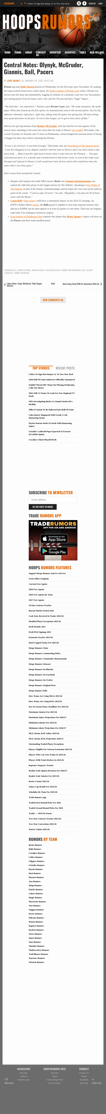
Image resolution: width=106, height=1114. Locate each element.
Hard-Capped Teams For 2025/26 (44, 642)
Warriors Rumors (37, 958)
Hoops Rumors (11, 15)
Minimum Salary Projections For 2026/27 (47, 728)
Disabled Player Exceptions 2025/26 (45, 621)
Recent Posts (65, 368)
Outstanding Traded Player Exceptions (46, 744)
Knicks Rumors (36, 889)
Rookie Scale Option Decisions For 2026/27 (48, 770)
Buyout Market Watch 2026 (41, 610)
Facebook (84, 1079)
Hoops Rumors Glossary (40, 664)
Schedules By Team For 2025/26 (43, 792)
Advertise (55, 52)
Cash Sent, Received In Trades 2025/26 (46, 616)
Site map (23, 1073)
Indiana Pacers (38, 270)
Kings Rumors (35, 885)
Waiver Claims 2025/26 (39, 829)
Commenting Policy (54, 1079)
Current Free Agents (38, 584)
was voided (77, 130)
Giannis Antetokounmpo (78, 181)
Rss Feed (84, 1083)
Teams (17, 52)
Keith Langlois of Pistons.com (64, 91)
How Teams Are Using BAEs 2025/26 (45, 701)
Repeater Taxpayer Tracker (41, 765)
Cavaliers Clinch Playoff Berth (42, 439)
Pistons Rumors (36, 922)
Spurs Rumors (35, 938)
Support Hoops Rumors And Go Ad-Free (47, 573)
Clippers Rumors (36, 861)
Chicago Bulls (10, 270)
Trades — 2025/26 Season (40, 813)
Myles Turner (74, 216)
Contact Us (41, 53)
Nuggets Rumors (36, 909)
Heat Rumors (35, 873)
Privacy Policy (54, 1083)
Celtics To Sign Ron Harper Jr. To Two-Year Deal (48, 3)
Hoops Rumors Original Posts (42, 685)
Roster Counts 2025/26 (39, 781)
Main (53, 283)
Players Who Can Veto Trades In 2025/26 (47, 754)
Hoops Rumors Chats (38, 648)
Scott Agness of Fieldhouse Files (26, 216)
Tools (82, 52)
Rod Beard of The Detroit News (83, 145)
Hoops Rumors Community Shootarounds (48, 658)
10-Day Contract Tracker (40, 605)
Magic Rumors (35, 897)
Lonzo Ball (16, 200)
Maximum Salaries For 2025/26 (43, 712)
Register (92, 3)
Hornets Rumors (36, 877)
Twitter (84, 1076)
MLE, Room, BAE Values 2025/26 (44, 733)
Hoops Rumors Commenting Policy (45, 653)
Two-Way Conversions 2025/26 (42, 824)
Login (100, 3)
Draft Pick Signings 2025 (40, 632)
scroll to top (96, 1081)
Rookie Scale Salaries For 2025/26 (44, 776)
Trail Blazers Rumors (38, 954)
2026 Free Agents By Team (41, 594)
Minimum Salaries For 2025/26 (43, 722)
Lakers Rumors (36, 893)
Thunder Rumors (36, 946)
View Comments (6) (53, 300)
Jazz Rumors (35, 881)
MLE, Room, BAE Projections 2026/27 (46, 738)
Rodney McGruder (47, 126)
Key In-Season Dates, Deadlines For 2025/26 (49, 706)
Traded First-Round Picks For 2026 (45, 802)
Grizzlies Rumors (36, 865)
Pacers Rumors (36, 913)
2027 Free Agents (36, 600)
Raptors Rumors (36, 926)
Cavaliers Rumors (37, 853)
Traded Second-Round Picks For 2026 (46, 808)
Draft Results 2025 (37, 626)
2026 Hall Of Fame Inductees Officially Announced (52, 379)
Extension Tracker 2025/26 (41, 637)
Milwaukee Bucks (53, 270)
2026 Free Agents (36, 589)
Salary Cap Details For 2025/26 (43, 786)
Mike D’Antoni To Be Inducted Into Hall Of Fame (51, 409)
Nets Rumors (35, 905)
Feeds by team (24, 1079)
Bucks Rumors (35, 845)
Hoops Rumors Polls (38, 690)
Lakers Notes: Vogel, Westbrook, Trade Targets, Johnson (24, 284)
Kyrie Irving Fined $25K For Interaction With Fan (81, 283)
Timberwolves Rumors (39, 950)
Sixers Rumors (35, 934)
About (28, 52)
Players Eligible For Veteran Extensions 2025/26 (50, 749)
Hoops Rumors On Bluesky (41, 669)
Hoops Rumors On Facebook (42, 674)
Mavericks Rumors (37, 901)
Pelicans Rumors (36, 918)
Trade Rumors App (37, 797)
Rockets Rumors (36, 930)
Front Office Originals (39, 578)
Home (8, 52)
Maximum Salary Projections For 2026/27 (47, 717)
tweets (36, 204)
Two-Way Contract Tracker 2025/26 (45, 818)
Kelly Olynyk (27, 86)
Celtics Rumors (36, 857)
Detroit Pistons (24, 270)
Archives (70, 52)
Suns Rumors (35, 942)
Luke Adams (13, 80)
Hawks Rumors (36, 869)
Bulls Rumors (35, 849)
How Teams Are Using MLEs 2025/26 (45, 696)
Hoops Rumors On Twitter (41, 680)
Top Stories (41, 368)
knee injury (29, 200)
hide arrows (9, 1081)
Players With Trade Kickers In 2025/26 (46, 760)
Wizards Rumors (36, 962)
